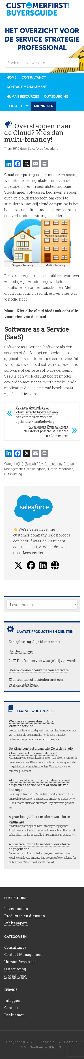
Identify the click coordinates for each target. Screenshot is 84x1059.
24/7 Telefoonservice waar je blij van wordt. (43, 660)
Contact (11, 1007)
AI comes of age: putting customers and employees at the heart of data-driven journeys (39, 785)
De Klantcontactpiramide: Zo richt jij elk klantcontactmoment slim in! (41, 750)
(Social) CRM (34, 464)
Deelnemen (14, 1014)
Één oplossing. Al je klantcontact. (35, 642)
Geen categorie (34, 469)
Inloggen (12, 1000)
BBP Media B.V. (49, 1042)
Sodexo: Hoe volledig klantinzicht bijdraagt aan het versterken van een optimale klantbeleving (37, 414)
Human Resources (60, 469)
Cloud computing (19, 174)
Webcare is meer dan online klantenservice (31, 723)
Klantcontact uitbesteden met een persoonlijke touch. (36, 681)
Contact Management (23, 954)
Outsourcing (13, 474)
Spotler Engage (21, 651)
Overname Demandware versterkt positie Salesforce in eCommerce (46, 431)
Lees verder (33, 552)
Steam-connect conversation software (39, 670)
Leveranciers (16, 908)
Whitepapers (16, 923)
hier (25, 393)
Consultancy (53, 464)
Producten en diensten (24, 915)
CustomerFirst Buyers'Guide (42, 9)
